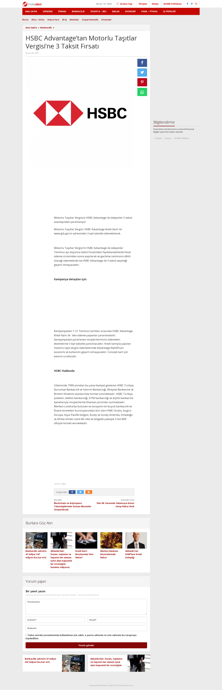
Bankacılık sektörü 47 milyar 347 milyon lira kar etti (36, 554)
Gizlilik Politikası (181, 138)
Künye (168, 138)
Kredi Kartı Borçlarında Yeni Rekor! (84, 554)
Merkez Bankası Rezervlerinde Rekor (109, 554)
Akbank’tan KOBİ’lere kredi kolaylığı (133, 554)
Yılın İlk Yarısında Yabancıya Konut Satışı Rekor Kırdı (115, 503)
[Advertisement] (38, 216)
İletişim (158, 138)
